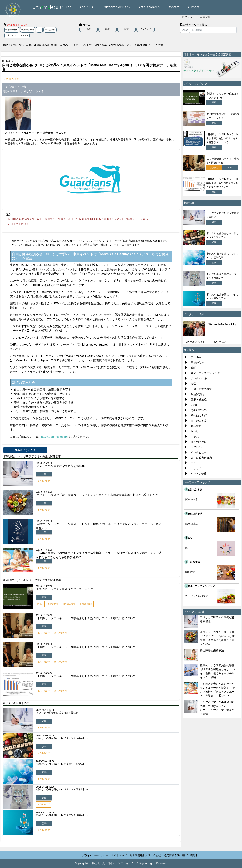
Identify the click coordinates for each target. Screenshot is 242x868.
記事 (107, 29)
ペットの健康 (199, 473)
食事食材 (196, 425)
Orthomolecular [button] (116, 7)
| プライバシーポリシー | (95, 855)
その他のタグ (11, 79)
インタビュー (199, 452)
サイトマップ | (119, 855)
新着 (88, 29)
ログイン (187, 17)
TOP (5, 44)
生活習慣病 (50, 29)
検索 (185, 29)
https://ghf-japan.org (54, 436)
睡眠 (193, 367)
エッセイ (196, 468)
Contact (174, 7)
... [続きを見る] (89, 143)
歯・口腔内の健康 (201, 457)
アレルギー (197, 357)
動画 (126, 29)
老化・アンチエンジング (16, 35)
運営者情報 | (137, 855)
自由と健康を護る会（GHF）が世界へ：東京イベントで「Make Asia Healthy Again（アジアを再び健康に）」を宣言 (79, 218)
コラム (195, 436)
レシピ (195, 431)
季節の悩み (197, 362)
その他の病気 (199, 410)
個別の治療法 (27, 29)
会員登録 (205, 17)
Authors (194, 7)
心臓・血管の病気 (201, 388)
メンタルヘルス (200, 378)
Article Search (149, 7)
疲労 (193, 383)
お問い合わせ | (153, 855)
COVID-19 (196, 447)
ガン (39, 29)
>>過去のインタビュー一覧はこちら (205, 342)
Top (68, 7)
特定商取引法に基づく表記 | (180, 855)
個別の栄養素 (11, 29)
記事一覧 (16, 44)
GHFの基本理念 (20, 224)
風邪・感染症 (199, 399)
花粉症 (195, 404)
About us (86, 7)
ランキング (145, 29)
